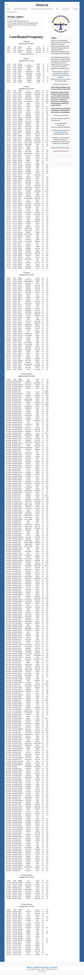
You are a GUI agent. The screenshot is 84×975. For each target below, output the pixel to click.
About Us (30, 967)
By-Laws (75, 9)
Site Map (36, 967)
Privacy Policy (45, 967)
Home (8, 9)
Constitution (65, 9)
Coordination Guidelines (20, 9)
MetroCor (42, 4)
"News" (64, 79)
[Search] (76, 4)
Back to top (42, 971)
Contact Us (53, 967)
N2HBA (62, 132)
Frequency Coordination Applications (42, 9)
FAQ (57, 9)
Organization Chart (11, 12)
